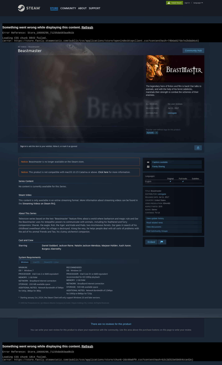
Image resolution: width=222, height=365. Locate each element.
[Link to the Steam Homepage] (31, 10)
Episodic (150, 134)
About (82, 8)
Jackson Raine (66, 247)
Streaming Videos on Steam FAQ (39, 205)
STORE (54, 8)
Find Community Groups (157, 233)
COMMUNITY (68, 8)
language (197, 3)
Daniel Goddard (50, 247)
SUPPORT (94, 8)
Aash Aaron (125, 247)
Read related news (154, 224)
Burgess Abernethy (51, 250)
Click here (103, 174)
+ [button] (156, 134)
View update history (155, 220)
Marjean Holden (110, 247)
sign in (187, 3)
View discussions (153, 229)
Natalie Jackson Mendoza (87, 247)
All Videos (22, 48)
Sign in (23, 148)
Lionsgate (172, 115)
